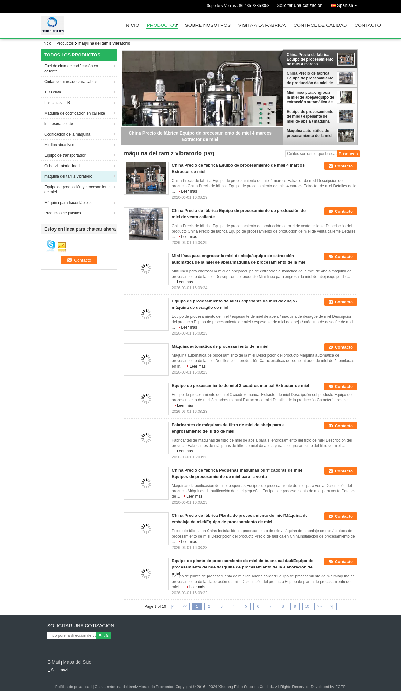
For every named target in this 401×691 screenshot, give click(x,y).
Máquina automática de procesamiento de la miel (309, 133)
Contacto (367, 25)
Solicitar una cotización (299, 5)
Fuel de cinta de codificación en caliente (71, 68)
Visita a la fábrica (262, 25)
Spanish (348, 4)
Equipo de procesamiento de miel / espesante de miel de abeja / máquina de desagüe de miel (310, 116)
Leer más (189, 191)
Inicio (132, 25)
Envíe (103, 635)
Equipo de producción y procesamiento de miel (77, 189)
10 (307, 606)
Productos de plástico (62, 213)
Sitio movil (58, 670)
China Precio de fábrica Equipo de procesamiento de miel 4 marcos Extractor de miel (310, 59)
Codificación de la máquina (67, 134)
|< (172, 606)
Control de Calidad (320, 25)
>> (319, 606)
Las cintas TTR (57, 102)
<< (185, 606)
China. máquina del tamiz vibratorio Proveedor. (135, 687)
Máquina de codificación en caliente (74, 113)
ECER (340, 687)
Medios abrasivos (59, 145)
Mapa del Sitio (77, 662)
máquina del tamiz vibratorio (68, 176)
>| (331, 606)
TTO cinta (52, 92)
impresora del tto (58, 124)
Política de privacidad (73, 687)
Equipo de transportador (65, 155)
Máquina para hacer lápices (67, 202)
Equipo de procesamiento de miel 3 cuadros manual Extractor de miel (240, 385)
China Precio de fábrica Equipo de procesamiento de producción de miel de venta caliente (310, 78)
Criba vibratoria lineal (62, 166)
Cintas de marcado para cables (70, 81)
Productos (162, 25)
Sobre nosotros (208, 25)
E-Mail (53, 662)
